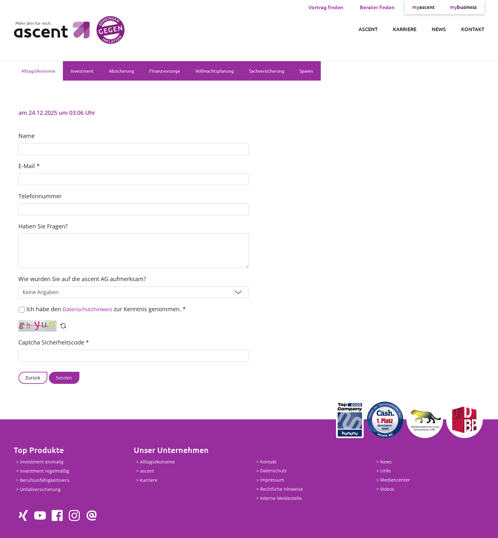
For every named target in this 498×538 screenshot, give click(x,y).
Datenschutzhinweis (89, 309)
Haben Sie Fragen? (43, 226)
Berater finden (377, 6)
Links (385, 471)
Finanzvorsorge (164, 71)
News (439, 28)
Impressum (272, 480)
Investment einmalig (42, 462)
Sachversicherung (266, 71)
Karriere (404, 28)
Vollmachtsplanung (214, 71)
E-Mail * (29, 166)
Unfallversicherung (40, 489)
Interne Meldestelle (281, 498)
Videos (387, 489)
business (463, 6)
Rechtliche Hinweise (281, 489)
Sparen (306, 71)
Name (26, 136)
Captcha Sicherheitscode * (53, 342)
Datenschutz (273, 471)
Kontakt (472, 28)
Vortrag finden (325, 6)
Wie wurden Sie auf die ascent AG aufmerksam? (82, 279)
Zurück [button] (32, 378)
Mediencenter (395, 480)
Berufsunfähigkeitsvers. (45, 480)
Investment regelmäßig (44, 471)
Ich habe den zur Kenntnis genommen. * (108, 309)
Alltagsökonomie (38, 71)
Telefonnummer (40, 196)
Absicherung (121, 71)
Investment (82, 71)
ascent (423, 6)
